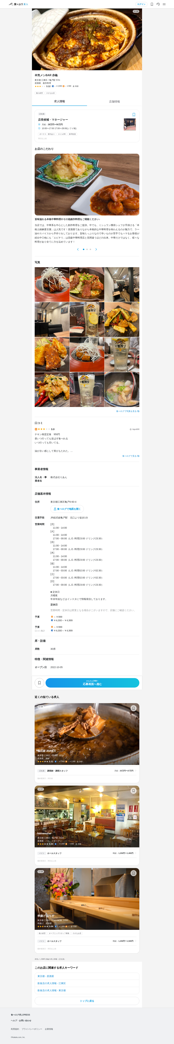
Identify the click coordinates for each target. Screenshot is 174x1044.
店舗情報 (114, 101)
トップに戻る (87, 1001)
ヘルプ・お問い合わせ (21, 1020)
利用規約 (15, 1029)
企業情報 (49, 1029)
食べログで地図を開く (69, 509)
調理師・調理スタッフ (57, 771)
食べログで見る (129, 456)
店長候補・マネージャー (53, 119)
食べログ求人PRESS (20, 1015)
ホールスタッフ (54, 853)
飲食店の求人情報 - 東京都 (52, 990)
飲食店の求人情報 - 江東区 (52, 983)
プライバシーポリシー (32, 1029)
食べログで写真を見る (126, 411)
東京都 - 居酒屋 (46, 976)
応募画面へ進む (92, 683)
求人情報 (59, 101)
